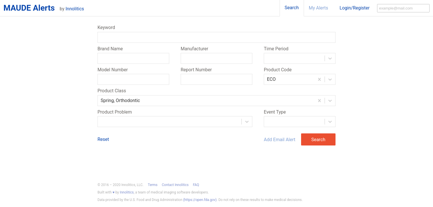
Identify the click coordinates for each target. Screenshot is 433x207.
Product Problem (114, 112)
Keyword (106, 27)
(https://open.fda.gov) (200, 200)
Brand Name (110, 48)
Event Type (275, 112)
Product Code (278, 69)
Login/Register (355, 8)
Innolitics (74, 9)
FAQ (196, 185)
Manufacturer (194, 48)
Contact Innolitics (175, 185)
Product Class (111, 90)
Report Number (196, 69)
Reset (103, 139)
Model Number (112, 69)
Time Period (276, 48)
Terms (153, 185)
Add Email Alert (279, 139)
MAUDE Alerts (29, 8)
